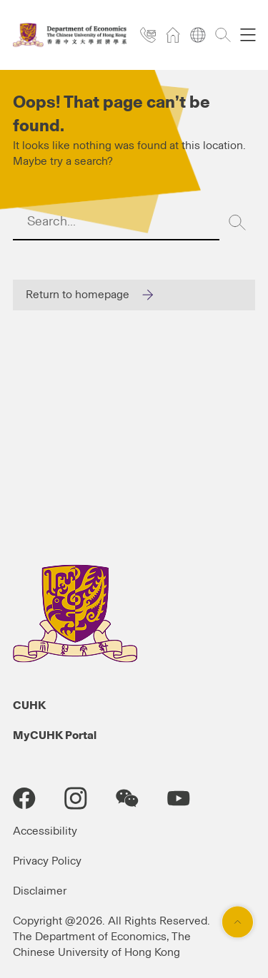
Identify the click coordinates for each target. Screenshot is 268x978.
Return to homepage (77, 294)
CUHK (29, 705)
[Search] (237, 222)
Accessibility (45, 831)
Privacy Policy (47, 861)
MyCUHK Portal (54, 735)
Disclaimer (39, 891)
